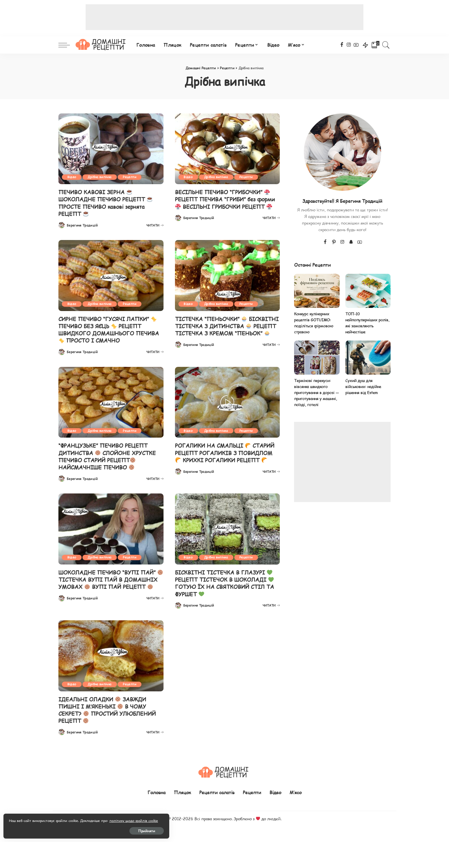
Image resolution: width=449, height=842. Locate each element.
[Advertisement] (224, 17)
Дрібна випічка (101, 177)
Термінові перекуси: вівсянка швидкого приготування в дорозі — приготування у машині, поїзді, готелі (316, 393)
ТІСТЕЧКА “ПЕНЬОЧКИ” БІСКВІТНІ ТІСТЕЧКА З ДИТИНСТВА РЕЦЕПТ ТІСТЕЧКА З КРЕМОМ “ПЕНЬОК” (225, 329)
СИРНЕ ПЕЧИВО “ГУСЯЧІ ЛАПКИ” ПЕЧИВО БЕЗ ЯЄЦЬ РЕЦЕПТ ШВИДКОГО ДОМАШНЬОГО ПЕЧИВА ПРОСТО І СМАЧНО (110, 329)
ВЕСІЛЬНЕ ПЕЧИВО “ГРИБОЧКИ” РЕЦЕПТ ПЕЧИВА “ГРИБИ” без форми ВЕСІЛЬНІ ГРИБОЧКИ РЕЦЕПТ (225, 202)
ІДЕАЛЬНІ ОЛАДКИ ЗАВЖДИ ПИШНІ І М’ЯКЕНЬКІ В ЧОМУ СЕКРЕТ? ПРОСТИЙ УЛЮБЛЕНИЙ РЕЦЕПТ (109, 708)
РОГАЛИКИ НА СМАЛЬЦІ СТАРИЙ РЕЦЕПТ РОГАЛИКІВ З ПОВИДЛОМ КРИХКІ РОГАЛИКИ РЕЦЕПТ (225, 456)
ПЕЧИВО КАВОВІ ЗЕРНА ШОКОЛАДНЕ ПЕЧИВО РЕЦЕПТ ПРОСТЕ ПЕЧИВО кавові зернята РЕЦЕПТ (107, 202)
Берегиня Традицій (82, 225)
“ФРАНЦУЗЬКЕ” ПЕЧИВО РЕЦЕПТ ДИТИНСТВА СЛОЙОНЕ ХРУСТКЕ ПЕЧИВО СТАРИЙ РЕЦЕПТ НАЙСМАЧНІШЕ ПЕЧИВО (109, 456)
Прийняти (67, 829)
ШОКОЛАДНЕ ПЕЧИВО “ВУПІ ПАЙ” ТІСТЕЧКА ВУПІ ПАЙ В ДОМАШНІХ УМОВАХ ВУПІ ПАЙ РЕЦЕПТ (110, 582)
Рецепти (131, 177)
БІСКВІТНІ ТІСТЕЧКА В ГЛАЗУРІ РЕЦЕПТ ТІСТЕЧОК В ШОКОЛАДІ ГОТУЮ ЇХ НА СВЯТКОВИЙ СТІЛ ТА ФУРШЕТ (227, 582)
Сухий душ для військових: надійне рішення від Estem (363, 387)
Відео (72, 177)
